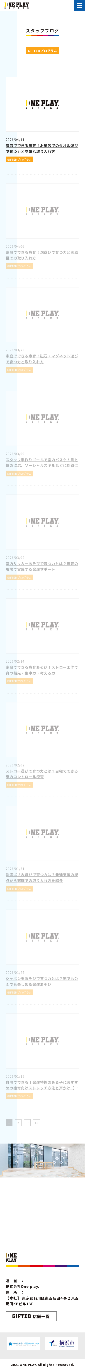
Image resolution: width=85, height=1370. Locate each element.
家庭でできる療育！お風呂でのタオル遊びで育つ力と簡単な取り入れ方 (42, 148)
